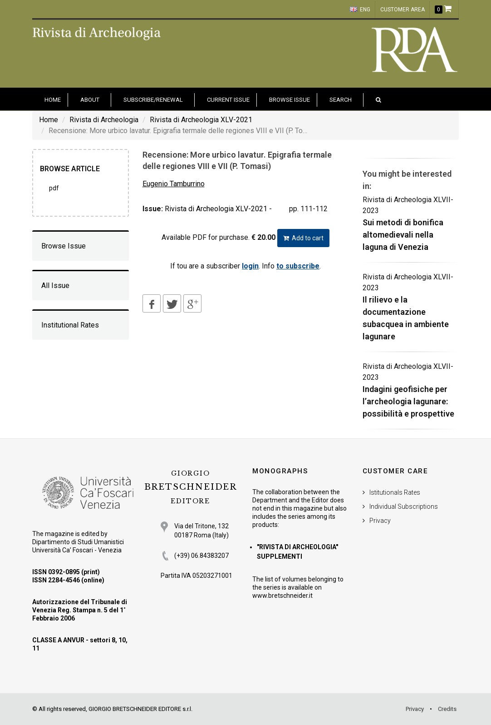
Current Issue (228, 99)
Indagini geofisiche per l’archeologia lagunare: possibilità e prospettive (408, 401)
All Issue (55, 285)
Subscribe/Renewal (153, 99)
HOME (52, 99)
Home (48, 119)
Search (340, 99)
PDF (54, 188)
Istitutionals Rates (394, 492)
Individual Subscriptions (403, 506)
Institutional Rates (70, 325)
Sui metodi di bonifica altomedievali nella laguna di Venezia (403, 235)
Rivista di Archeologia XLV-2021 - (218, 208)
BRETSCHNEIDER (190, 487)
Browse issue (289, 99)
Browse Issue (63, 246)
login (250, 266)
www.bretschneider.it (282, 595)
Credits (447, 708)
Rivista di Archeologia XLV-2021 (201, 119)
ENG (360, 9)
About (89, 99)
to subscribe (297, 266)
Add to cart (303, 238)
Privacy (380, 520)
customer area (402, 9)
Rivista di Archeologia (103, 119)
